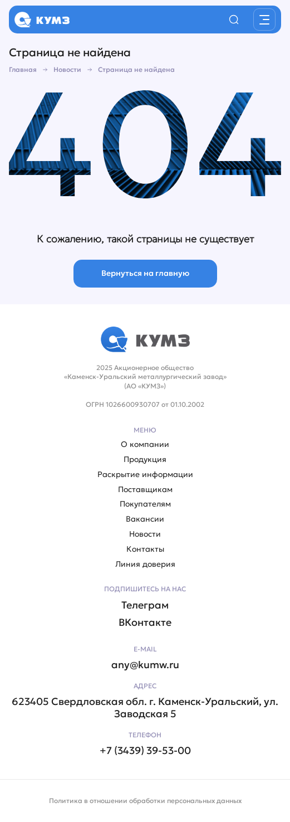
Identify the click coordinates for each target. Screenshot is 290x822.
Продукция (145, 459)
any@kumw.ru (145, 665)
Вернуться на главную (145, 273)
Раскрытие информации (145, 474)
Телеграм (145, 605)
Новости (145, 534)
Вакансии (145, 519)
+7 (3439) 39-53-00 (145, 751)
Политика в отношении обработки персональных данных (145, 800)
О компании (145, 444)
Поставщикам (145, 489)
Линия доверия (145, 564)
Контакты (145, 549)
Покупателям (145, 504)
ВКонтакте (145, 622)
